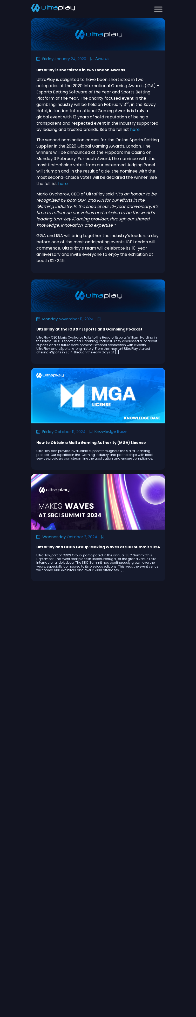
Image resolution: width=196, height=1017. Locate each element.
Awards (102, 58)
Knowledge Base (110, 431)
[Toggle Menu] (158, 9)
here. (135, 129)
